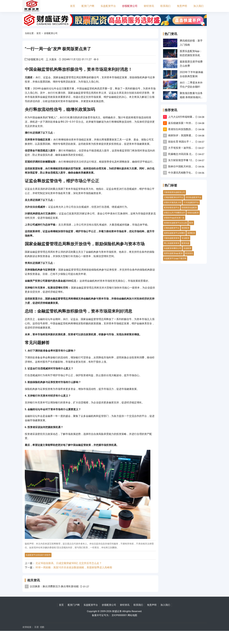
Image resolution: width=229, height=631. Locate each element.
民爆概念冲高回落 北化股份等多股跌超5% (191, 154)
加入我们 (198, 5)
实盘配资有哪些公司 (172, 248)
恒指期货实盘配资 (189, 207)
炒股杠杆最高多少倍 (172, 202)
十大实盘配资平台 (191, 202)
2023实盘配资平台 (193, 197)
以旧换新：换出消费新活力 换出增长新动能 (54, 586)
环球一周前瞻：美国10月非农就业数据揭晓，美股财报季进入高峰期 (73, 567)
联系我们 (165, 5)
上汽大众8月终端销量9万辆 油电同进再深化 (192, 116)
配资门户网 (88, 5)
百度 (36, 627)
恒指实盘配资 (193, 213)
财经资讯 (149, 5)
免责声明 (182, 5)
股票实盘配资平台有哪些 (174, 233)
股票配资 (191, 233)
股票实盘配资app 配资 (173, 253)
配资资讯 (189, 253)
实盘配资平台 (108, 5)
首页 (72, 5)
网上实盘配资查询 (171, 243)
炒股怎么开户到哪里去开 (174, 213)
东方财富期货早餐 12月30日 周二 (187, 160)
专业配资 (185, 238)
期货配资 (185, 228)
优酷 (42, 627)
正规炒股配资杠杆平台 (173, 197)
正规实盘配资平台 (171, 228)
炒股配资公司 (129, 5)
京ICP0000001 (119, 615)
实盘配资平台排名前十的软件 (38, 555)
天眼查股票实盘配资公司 (174, 192)
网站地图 (132, 615)
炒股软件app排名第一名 (174, 218)
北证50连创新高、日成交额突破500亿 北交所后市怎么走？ (68, 563)
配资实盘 (185, 243)
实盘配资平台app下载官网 (175, 258)
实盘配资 (187, 248)
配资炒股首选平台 (171, 207)
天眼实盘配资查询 (171, 238)
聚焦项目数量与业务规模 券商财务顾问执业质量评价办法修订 (191, 97)
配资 (191, 223)
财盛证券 (117, 611)
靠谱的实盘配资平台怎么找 (175, 223)
